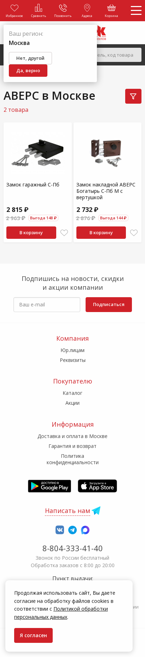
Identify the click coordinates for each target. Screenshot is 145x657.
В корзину (31, 232)
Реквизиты (73, 360)
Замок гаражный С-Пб (32, 184)
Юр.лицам (72, 350)
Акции (72, 402)
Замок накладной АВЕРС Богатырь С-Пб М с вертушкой (105, 191)
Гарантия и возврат (72, 446)
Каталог (72, 393)
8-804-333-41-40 (72, 548)
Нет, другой (30, 58)
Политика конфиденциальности (73, 459)
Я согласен (33, 635)
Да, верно (28, 70)
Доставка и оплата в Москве (72, 436)
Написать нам (67, 510)
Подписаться (108, 304)
